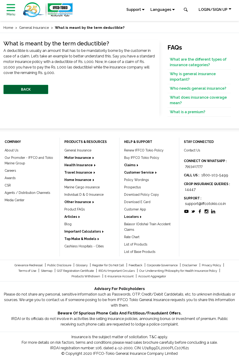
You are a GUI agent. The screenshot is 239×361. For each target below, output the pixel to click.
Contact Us (192, 150)
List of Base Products (139, 252)
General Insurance (77, 150)
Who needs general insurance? (198, 88)
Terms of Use (27, 270)
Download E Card (137, 202)
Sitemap (47, 270)
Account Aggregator (152, 276)
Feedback (136, 265)
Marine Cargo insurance (82, 187)
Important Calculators (83, 231)
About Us (11, 150)
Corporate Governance (162, 265)
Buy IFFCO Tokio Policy (141, 158)
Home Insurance (78, 180)
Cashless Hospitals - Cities (84, 246)
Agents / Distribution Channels (27, 193)
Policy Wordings (136, 180)
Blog (68, 224)
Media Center (14, 200)
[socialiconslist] (186, 211)
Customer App (135, 209)
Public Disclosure (59, 265)
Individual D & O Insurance (84, 194)
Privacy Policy (212, 265)
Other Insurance (78, 202)
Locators (131, 217)
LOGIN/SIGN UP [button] (213, 9)
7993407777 (194, 166)
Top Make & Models (80, 239)
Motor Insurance (78, 158)
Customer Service (139, 172)
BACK (26, 89)
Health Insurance (78, 165)
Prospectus (132, 187)
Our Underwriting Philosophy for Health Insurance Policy (178, 270)
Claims (130, 165)
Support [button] (133, 9)
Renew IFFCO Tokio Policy (144, 150)
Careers (10, 170)
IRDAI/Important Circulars (117, 270)
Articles (71, 217)
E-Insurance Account (119, 276)
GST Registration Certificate (76, 270)
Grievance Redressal (29, 265)
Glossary (82, 265)
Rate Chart (131, 237)
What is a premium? (187, 112)
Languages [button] (160, 9)
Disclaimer (190, 265)
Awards (10, 178)
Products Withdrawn (86, 276)
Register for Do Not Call (108, 265)
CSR (8, 185)
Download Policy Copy (141, 194)
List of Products (135, 244)
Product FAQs (74, 209)
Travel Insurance (78, 172)
